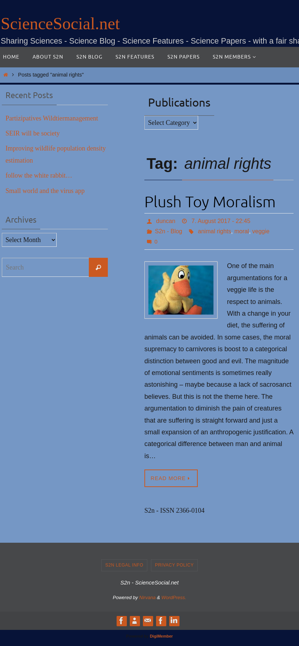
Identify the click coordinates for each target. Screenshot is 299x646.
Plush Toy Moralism (210, 202)
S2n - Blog (168, 231)
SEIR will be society (32, 133)
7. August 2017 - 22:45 (221, 221)
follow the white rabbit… (38, 175)
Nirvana (147, 597)
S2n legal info (124, 565)
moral (241, 231)
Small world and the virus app (44, 190)
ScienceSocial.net (60, 23)
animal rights (214, 231)
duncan (165, 221)
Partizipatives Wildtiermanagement (51, 118)
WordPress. (174, 597)
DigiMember (161, 636)
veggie (260, 231)
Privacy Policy (174, 565)
